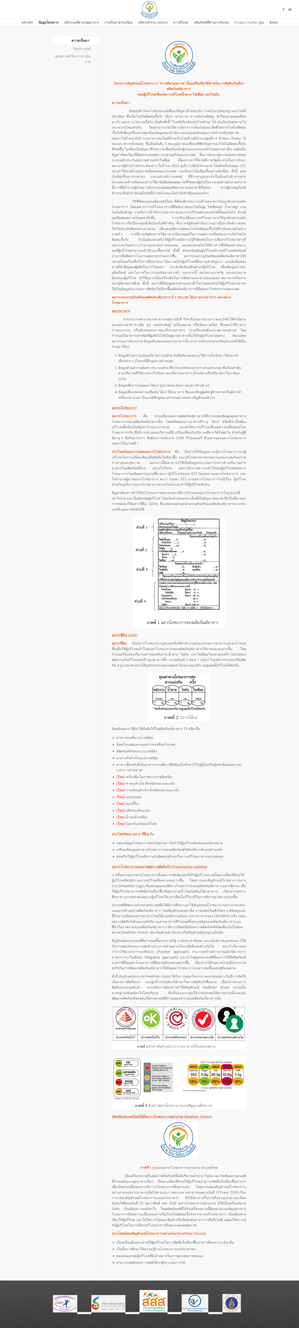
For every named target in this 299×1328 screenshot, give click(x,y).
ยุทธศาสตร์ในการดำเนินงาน (73, 59)
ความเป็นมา (80, 40)
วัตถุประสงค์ (82, 48)
